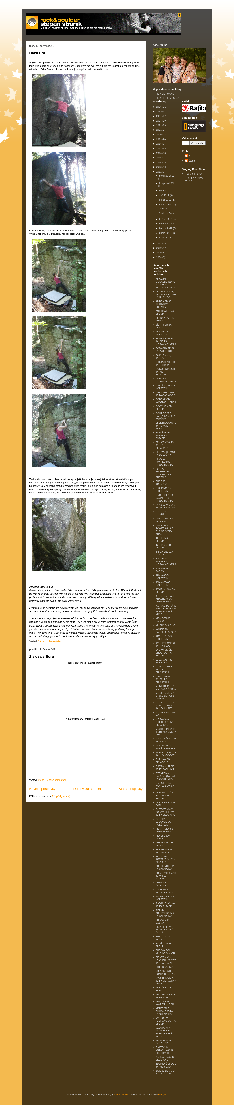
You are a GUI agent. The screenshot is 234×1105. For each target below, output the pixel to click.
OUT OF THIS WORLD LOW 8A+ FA (166, 786)
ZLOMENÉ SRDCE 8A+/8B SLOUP (166, 1065)
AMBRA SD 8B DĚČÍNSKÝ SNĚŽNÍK (163, 304)
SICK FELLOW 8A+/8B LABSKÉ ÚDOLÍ (164, 930)
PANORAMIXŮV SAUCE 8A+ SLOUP (164, 795)
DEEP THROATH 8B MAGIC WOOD (165, 394)
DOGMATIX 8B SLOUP (164, 407)
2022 (159, 125)
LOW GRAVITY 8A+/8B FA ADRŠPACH (164, 679)
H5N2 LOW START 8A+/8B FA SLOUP (166, 506)
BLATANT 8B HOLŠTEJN (162, 333)
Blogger (162, 1094)
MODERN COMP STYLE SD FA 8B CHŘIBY (165, 696)
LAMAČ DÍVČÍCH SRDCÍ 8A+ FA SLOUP (165, 652)
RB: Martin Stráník (194, 173)
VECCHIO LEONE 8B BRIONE (165, 996)
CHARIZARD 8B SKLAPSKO (164, 520)
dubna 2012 (165, 223)
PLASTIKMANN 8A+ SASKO (164, 851)
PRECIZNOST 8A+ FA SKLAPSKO (166, 867)
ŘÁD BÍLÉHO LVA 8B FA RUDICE (165, 905)
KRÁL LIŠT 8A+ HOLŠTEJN (164, 637)
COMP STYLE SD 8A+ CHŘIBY (165, 363)
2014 (159, 162)
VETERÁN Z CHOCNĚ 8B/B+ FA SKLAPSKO (164, 1011)
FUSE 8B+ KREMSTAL (162, 483)
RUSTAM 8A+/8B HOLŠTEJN (165, 898)
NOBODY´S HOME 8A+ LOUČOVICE (166, 754)
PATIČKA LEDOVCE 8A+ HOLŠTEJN (164, 822)
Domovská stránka (87, 789)
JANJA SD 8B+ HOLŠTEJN (164, 583)
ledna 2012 (165, 237)
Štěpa (191, 160)
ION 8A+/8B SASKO (162, 570)
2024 (159, 116)
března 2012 (166, 228)
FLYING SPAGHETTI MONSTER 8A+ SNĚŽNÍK (164, 473)
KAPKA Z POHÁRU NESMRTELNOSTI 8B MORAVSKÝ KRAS (166, 610)
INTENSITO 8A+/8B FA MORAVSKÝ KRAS (166, 561)
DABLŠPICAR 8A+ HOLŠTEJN (166, 387)
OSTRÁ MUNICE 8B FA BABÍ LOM (165, 768)
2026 (159, 106)
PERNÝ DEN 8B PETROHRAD (164, 830)
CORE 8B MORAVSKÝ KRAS (166, 380)
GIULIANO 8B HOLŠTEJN (163, 489)
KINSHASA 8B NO (165, 625)
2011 (159, 243)
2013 (159, 167)
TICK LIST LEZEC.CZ (167, 98)
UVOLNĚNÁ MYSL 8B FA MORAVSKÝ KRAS (166, 981)
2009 (159, 252)
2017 (159, 148)
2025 (159, 111)
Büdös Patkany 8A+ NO (163, 356)
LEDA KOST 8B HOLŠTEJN (164, 661)
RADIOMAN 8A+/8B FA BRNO (165, 891)
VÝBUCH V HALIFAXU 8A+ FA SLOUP (166, 1021)
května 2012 (166, 219)
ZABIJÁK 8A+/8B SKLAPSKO (165, 1058)
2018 (159, 143)
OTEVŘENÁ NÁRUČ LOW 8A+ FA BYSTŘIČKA (165, 776)
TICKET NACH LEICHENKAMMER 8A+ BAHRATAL (166, 960)
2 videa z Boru (41, 656)
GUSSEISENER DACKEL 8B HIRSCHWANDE (164, 498)
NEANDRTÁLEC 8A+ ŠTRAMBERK (165, 747)
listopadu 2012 (167, 183)
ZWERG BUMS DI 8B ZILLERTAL (165, 1072)
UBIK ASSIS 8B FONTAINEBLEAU (165, 972)
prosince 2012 (166, 175)
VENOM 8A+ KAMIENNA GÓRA (166, 1003)
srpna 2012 (165, 199)
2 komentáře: (54, 641)
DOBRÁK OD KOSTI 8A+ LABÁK (166, 401)
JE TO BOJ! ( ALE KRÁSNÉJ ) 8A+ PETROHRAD (165, 599)
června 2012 (166, 204)
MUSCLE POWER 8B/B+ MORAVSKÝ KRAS (166, 732)
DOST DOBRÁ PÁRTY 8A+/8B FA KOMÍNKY (165, 416)
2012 (159, 171)
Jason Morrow (121, 1094)
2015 (159, 157)
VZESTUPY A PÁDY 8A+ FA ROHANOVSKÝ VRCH (164, 1032)
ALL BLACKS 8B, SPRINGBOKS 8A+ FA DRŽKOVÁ (166, 294)
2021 (159, 129)
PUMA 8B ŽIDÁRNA (161, 884)
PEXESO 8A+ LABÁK (163, 837)
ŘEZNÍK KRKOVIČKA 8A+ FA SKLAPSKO (165, 913)
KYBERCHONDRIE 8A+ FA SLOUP (166, 644)
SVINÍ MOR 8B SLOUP (163, 945)
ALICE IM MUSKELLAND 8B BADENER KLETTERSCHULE (166, 283)
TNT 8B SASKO (164, 967)
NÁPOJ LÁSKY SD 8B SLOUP (166, 740)
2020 (159, 134)
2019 (159, 139)
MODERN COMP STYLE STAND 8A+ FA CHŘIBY (165, 705)
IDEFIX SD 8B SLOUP (163, 546)
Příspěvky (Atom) (61, 796)
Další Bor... (38, 53)
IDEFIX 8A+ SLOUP (162, 539)
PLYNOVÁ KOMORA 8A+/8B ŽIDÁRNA (165, 859)
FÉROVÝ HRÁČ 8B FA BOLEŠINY (166, 453)
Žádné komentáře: (57, 780)
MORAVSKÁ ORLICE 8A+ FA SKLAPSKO (164, 722)
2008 (159, 257)
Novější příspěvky (42, 789)
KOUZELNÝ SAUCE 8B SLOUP (166, 630)
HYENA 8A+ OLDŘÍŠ (162, 513)
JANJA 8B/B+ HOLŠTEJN (163, 577)
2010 (159, 248)
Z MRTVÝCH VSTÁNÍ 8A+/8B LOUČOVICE (164, 1050)
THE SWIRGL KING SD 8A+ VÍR (165, 952)
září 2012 (164, 195)
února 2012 (165, 233)
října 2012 (164, 190)
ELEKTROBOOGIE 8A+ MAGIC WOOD (166, 425)
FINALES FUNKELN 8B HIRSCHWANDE (164, 461)
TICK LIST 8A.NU (165, 93)
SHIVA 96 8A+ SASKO (163, 921)
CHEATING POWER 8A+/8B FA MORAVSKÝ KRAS (164, 529)
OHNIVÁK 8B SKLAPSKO (163, 761)
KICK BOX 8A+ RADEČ (164, 619)
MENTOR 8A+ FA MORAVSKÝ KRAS (166, 687)
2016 (159, 153)
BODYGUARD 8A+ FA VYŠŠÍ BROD (166, 350)
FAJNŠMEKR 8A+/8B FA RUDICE (163, 435)
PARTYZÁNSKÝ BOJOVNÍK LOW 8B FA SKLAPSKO (165, 812)
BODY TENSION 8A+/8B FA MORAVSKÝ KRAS (166, 341)
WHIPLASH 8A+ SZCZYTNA (164, 1042)
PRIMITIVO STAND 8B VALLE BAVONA (166, 876)
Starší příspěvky (131, 789)
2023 (159, 120)
